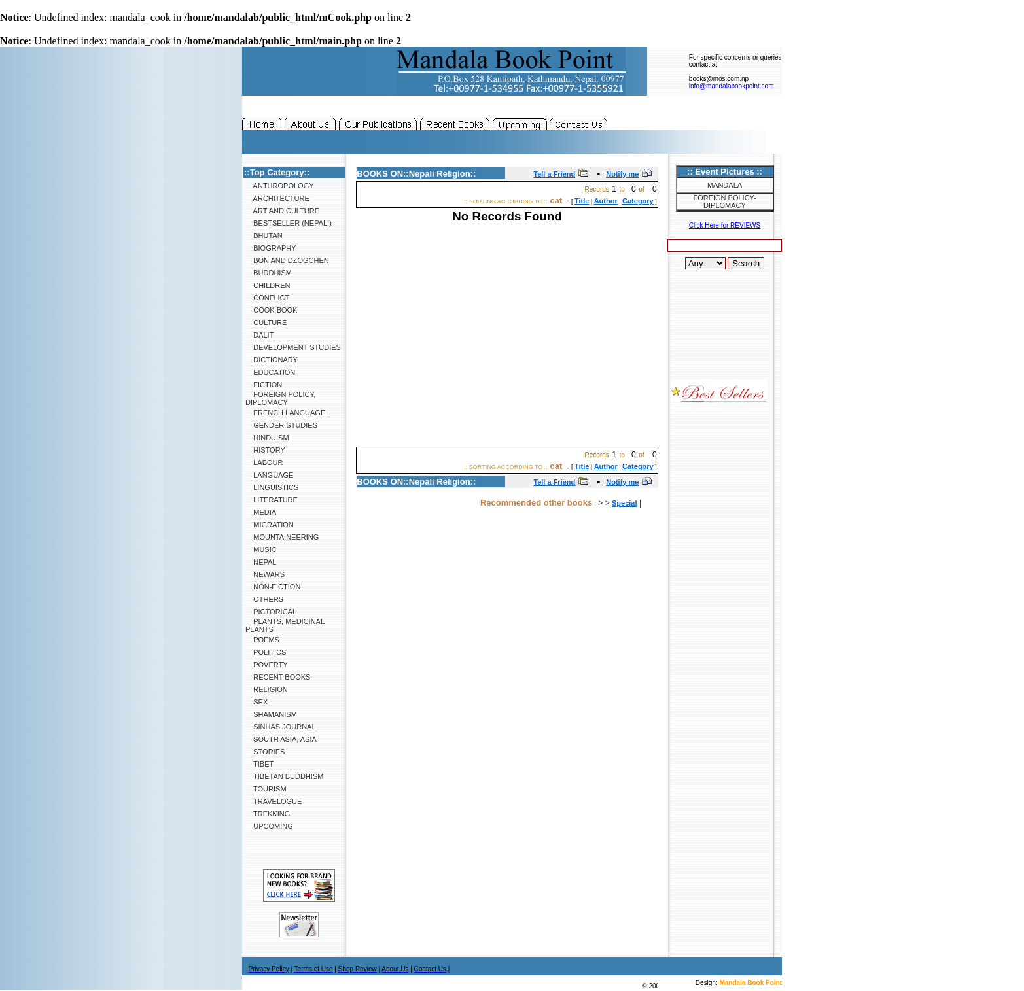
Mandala (724, 185)
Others (264, 599)
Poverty (266, 665)
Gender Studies (281, 425)
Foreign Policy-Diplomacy (724, 201)
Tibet (259, 764)
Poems (262, 640)
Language (269, 475)
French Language (285, 413)
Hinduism (267, 438)
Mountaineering (282, 537)
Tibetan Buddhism (284, 776)
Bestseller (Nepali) (288, 223)
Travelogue (273, 801)
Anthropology (279, 186)
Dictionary (271, 360)
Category (638, 201)
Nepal (260, 562)
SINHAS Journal (280, 727)
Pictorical (270, 612)
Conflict (267, 298)
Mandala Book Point (750, 982)
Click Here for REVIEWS (724, 225)
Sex (256, 702)
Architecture (277, 198)
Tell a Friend (554, 174)
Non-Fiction (272, 587)
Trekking (267, 814)
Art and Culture (282, 211)
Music (261, 549)
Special (624, 503)
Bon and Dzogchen (287, 260)
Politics (265, 652)
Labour (264, 462)
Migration (269, 525)
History (265, 450)
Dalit (259, 335)
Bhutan (264, 235)
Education (270, 372)
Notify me (622, 174)
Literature (271, 500)
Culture (266, 322)
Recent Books (277, 677)
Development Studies (293, 347)
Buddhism (268, 273)
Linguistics (271, 487)
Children (267, 285)
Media (260, 512)
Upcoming (269, 826)
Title (581, 201)
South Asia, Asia (281, 739)
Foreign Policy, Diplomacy (280, 398)
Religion (266, 689)
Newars (265, 574)
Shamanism (271, 714)
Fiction (263, 385)
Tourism (266, 789)
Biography (270, 248)
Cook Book (271, 310)
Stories (265, 752)
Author (606, 201)
